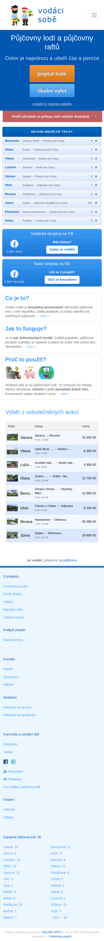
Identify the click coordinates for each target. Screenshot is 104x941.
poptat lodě (52, 73)
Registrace (13, 771)
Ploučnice (58, 872)
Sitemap (9, 809)
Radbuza (10, 904)
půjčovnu (70, 560)
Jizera (7, 853)
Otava (55, 866)
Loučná (56, 898)
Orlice (55, 879)
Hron (54, 853)
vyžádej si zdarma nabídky (52, 104)
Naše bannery (13, 640)
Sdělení (8, 684)
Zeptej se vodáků (62, 249)
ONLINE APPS (51, 932)
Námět (8, 669)
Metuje (56, 885)
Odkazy (8, 817)
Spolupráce (11, 677)
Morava (56, 860)
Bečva (8, 911)
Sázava (9, 872)
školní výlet (52, 90)
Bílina (7, 898)
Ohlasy (8, 602)
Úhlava (56, 904)
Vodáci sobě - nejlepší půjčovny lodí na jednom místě (37, 15)
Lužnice (9, 860)
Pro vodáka (11, 787)
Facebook (10, 744)
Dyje (54, 911)
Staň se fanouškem (62, 279)
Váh (6, 879)
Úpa (6, 885)
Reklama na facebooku (19, 715)
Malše (7, 892)
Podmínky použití (15, 586)
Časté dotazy (12, 594)
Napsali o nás (12, 609)
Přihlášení (12, 779)
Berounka (58, 847)
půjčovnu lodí (31, 787)
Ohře (7, 866)
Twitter (8, 752)
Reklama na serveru (17, 707)
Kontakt (9, 659)
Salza (55, 892)
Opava (8, 917)
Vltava (8, 847)
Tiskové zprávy (13, 617)
